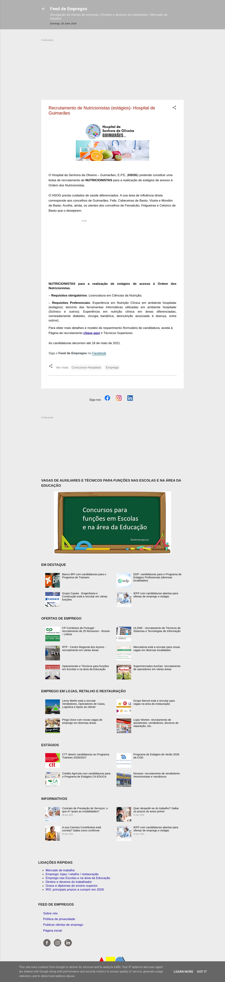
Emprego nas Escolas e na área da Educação (78, 878)
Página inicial (52, 930)
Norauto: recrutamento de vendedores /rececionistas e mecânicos (156, 775)
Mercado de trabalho (60, 870)
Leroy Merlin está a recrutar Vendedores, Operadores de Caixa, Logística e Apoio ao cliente (83, 703)
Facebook (99, 353)
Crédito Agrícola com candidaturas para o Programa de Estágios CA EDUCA (86, 775)
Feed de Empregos (68, 8)
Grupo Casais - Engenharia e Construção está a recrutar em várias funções (84, 596)
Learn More (183, 971)
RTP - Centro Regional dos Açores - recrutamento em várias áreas (84, 648)
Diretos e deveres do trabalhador (69, 882)
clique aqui (91, 333)
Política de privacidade (59, 919)
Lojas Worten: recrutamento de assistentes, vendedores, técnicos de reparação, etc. (155, 722)
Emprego (112, 367)
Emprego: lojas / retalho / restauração (72, 874)
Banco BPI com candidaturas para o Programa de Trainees (84, 576)
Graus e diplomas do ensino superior (71, 885)
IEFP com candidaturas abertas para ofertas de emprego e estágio (155, 595)
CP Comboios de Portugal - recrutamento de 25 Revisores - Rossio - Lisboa (86, 631)
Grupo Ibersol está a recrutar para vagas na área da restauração (154, 702)
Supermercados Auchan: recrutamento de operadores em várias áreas (156, 667)
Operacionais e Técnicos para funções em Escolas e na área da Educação (85, 667)
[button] (174, 108)
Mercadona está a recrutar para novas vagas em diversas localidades (156, 648)
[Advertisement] (112, 67)
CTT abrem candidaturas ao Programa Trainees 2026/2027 (85, 756)
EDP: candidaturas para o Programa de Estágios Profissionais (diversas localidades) (157, 577)
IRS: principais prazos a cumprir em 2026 (75, 889)
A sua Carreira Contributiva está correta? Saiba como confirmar (81, 829)
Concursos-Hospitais (86, 367)
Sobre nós (50, 913)
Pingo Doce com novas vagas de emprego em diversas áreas (82, 721)
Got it (202, 971)
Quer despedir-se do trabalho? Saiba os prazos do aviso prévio (155, 810)
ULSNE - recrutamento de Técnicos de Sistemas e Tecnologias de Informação (156, 629)
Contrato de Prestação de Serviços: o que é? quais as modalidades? (85, 810)
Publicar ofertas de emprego (63, 924)
